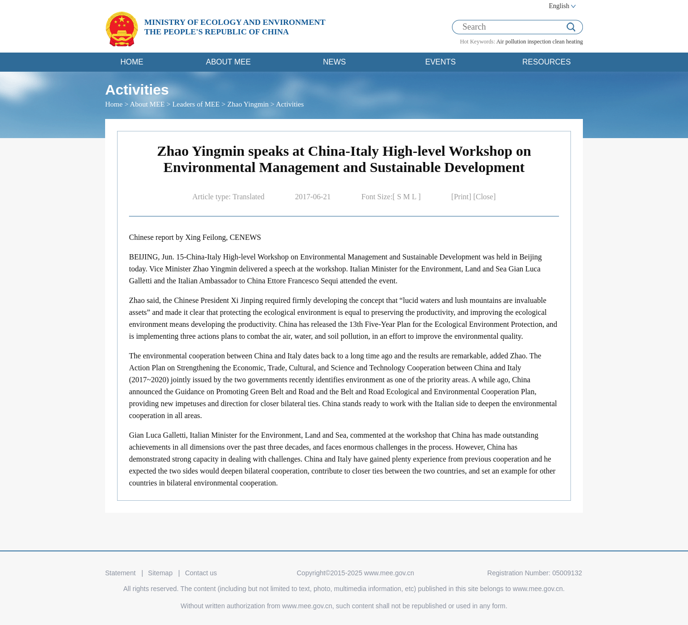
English (559, 6)
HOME (131, 62)
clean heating (567, 41)
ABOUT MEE (228, 62)
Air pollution (511, 41)
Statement (120, 573)
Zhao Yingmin (248, 104)
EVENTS (440, 62)
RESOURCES (546, 62)
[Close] (484, 197)
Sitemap (160, 573)
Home (114, 104)
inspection (539, 41)
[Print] (462, 197)
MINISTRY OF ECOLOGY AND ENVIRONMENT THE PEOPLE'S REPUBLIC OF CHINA (234, 27)
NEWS (334, 62)
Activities (289, 104)
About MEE (147, 104)
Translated (249, 197)
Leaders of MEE (196, 104)
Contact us (201, 573)
